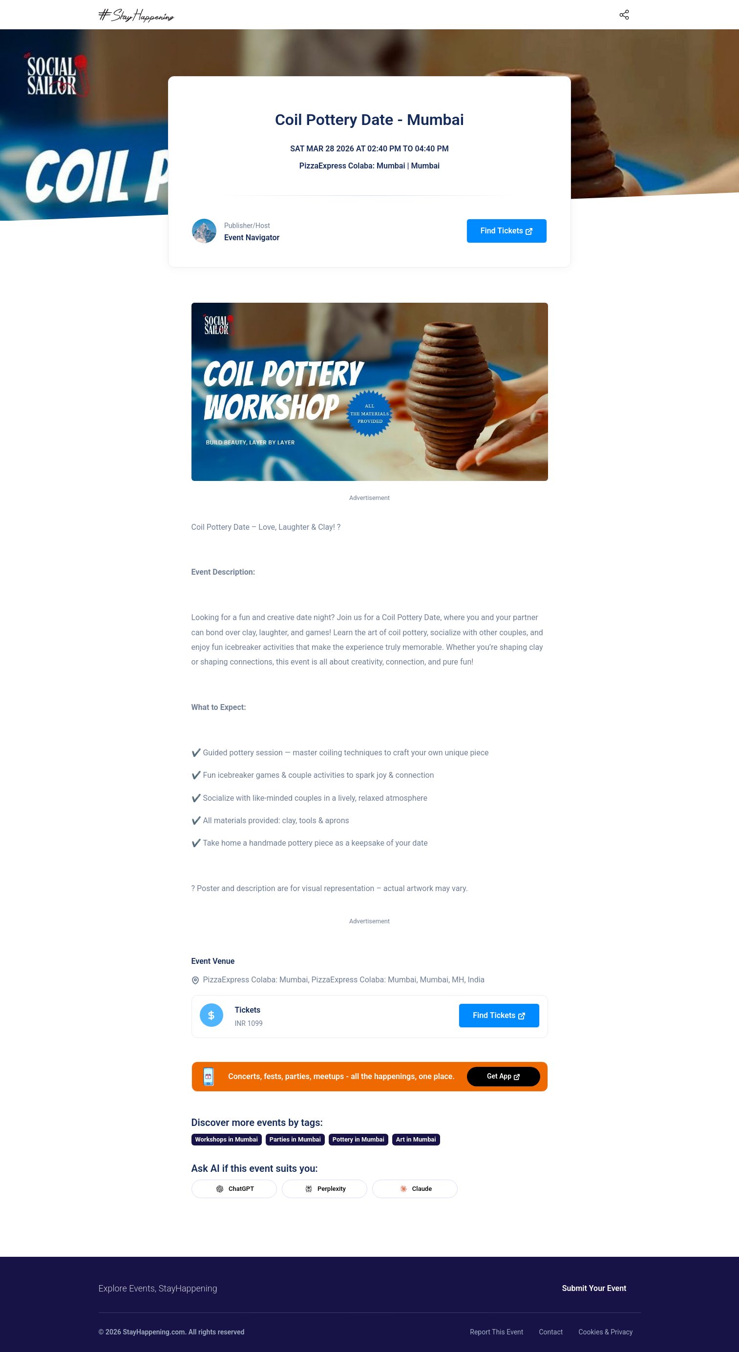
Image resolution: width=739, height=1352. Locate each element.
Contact (551, 1332)
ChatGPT (234, 1189)
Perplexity (324, 1189)
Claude (415, 1189)
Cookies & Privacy (605, 1332)
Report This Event (496, 1332)
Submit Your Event (594, 1288)
